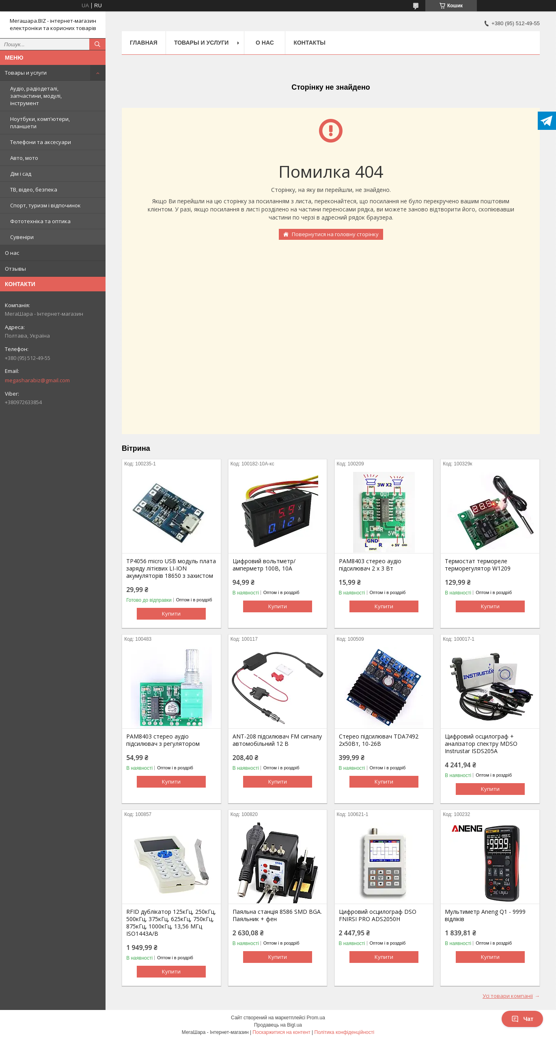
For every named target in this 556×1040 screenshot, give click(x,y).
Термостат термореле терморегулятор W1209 (478, 565)
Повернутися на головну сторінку (335, 234)
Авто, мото (24, 157)
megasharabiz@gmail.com (37, 380)
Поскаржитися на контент (281, 1032)
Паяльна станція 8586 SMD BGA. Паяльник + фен (277, 915)
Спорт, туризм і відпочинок (45, 205)
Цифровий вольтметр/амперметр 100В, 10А (264, 565)
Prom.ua (316, 1018)
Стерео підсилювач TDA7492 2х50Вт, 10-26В (378, 740)
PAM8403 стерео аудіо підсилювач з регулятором (163, 740)
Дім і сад (20, 173)
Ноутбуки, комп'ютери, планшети (40, 122)
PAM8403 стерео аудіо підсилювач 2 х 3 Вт (370, 565)
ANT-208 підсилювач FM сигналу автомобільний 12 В (277, 740)
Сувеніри (22, 237)
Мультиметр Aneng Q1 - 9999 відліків (485, 915)
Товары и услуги (26, 72)
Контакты (309, 42)
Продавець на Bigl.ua (278, 1025)
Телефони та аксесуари (40, 142)
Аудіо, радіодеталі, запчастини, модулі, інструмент (36, 96)
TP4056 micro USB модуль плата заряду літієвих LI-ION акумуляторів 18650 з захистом (171, 568)
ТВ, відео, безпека (33, 189)
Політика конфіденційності (345, 1032)
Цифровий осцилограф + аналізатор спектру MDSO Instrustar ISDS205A (481, 744)
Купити (171, 613)
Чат (522, 1019)
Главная (143, 42)
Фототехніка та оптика (40, 221)
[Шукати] (97, 44)
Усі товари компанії (508, 995)
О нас (12, 252)
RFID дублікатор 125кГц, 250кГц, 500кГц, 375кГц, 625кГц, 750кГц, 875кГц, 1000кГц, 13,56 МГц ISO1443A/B (171, 922)
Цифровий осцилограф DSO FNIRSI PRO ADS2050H (377, 915)
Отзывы (15, 268)
